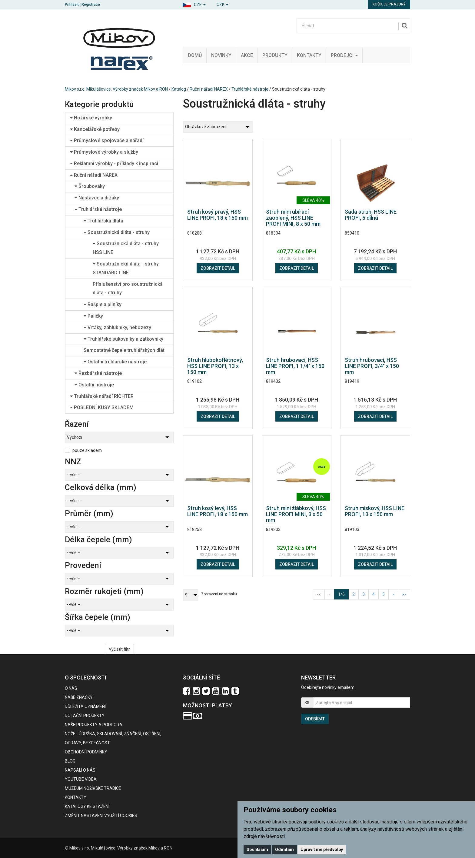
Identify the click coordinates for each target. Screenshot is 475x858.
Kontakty (309, 55)
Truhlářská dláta (103, 221)
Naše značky (79, 697)
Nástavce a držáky (97, 198)
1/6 (343, 594)
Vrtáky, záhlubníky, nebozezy (117, 327)
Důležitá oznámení (85, 706)
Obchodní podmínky (86, 751)
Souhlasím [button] (257, 849)
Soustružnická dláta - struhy (117, 232)
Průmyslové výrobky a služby (104, 152)
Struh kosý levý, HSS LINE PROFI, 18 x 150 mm (217, 511)
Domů (195, 55)
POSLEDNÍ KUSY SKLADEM (102, 407)
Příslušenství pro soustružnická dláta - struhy (128, 288)
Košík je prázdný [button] (389, 4)
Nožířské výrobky (91, 118)
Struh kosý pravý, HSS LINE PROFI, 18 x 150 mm (217, 215)
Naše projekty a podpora (93, 724)
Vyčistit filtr (119, 649)
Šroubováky (90, 186)
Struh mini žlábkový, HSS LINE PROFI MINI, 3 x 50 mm (296, 514)
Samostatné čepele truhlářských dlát (124, 350)
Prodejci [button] (344, 55)
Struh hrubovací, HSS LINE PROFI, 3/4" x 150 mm (372, 366)
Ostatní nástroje (94, 385)
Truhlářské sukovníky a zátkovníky (123, 339)
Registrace (90, 4)
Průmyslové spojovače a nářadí (107, 140)
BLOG (70, 761)
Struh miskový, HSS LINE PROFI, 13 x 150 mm (374, 511)
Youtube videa (81, 779)
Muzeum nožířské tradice (93, 788)
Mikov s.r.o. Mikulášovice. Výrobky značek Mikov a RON (116, 89)
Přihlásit (72, 4)
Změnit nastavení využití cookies (101, 815)
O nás (71, 688)
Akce (247, 55)
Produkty (274, 55)
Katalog (178, 89)
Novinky (221, 55)
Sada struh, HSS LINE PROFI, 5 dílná (371, 215)
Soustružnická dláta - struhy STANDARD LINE (126, 268)
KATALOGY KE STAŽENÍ (87, 806)
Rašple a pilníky (102, 304)
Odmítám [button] (284, 849)
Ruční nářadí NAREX (209, 89)
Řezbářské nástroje (98, 373)
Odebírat (315, 718)
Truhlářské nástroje (249, 89)
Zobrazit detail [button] (218, 268)
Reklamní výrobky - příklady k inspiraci (114, 163)
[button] (194, 4)
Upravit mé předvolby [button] (322, 849)
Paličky (93, 316)
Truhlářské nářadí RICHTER (102, 396)
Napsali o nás (80, 770)
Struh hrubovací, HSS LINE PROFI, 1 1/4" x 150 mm (295, 366)
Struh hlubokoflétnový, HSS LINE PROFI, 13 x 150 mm (215, 366)
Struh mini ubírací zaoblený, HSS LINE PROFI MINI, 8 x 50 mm (293, 218)
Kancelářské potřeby (95, 129)
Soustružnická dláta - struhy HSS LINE (126, 248)
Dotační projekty (85, 715)
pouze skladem (87, 450)
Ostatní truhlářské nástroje (115, 362)
